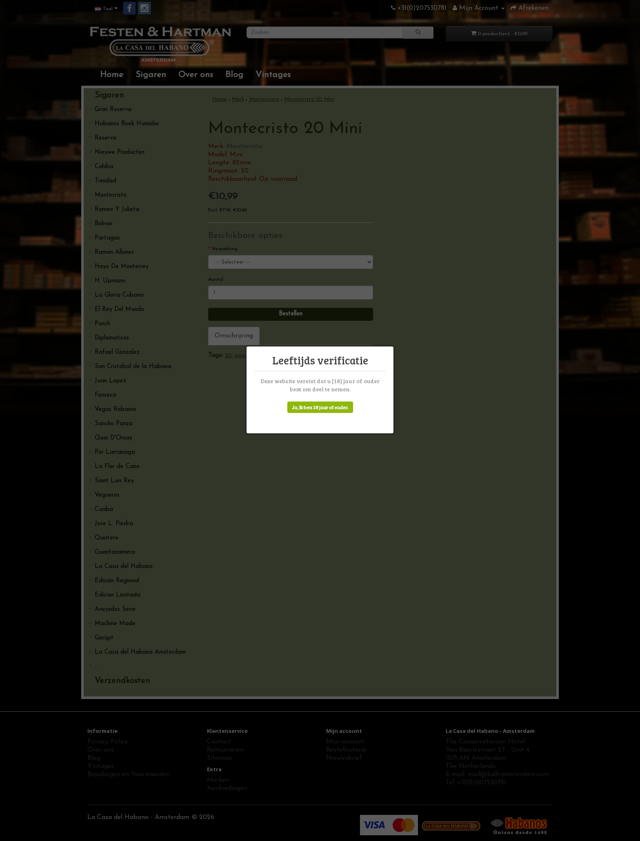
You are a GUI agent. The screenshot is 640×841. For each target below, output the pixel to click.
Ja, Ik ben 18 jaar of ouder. (320, 407)
